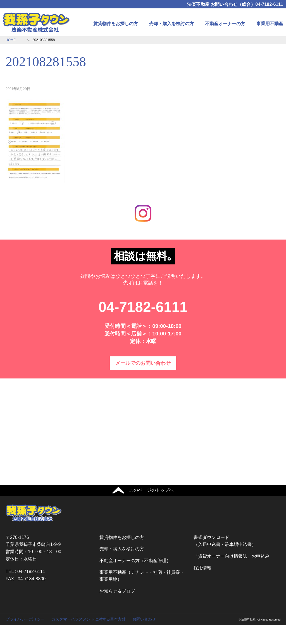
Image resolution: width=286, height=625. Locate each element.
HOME (11, 40)
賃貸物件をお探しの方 (115, 23)
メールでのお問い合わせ (143, 363)
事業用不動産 (269, 23)
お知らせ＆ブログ (117, 591)
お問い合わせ (144, 619)
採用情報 (202, 567)
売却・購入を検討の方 (171, 23)
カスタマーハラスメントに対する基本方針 (88, 619)
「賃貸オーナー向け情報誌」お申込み (232, 556)
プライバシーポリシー (25, 619)
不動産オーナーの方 (225, 23)
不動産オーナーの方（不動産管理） (135, 560)
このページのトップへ (151, 490)
